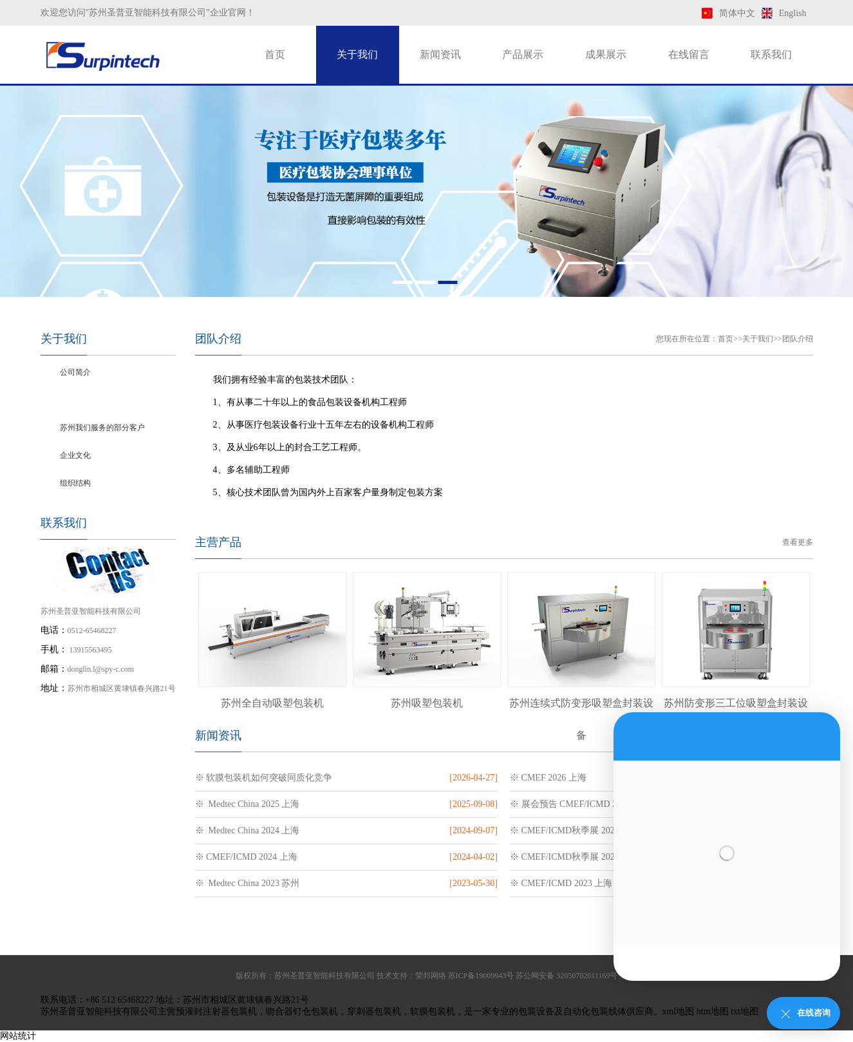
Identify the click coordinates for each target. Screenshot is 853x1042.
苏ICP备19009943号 (481, 975)
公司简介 (75, 372)
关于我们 (357, 54)
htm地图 (713, 1011)
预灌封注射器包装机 (216, 1011)
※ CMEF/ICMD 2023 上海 (561, 883)
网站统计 (18, 1036)
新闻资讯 (440, 54)
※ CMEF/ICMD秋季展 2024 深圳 (574, 830)
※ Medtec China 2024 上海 (247, 830)
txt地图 (744, 1011)
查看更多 (797, 542)
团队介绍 (75, 399)
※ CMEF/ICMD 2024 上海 (246, 857)
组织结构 (75, 483)
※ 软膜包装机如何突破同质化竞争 (264, 777)
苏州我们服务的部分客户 (102, 427)
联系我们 (771, 54)
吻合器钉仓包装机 (302, 1011)
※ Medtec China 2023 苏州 (247, 883)
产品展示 (522, 54)
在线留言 (688, 54)
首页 (275, 54)
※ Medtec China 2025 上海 (247, 804)
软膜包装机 (432, 1011)
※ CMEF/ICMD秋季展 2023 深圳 (574, 857)
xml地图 (678, 1011)
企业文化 (75, 455)
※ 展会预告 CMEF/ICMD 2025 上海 (580, 804)
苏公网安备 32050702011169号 (566, 975)
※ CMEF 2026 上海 (548, 777)
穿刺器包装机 (374, 1011)
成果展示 (605, 54)
